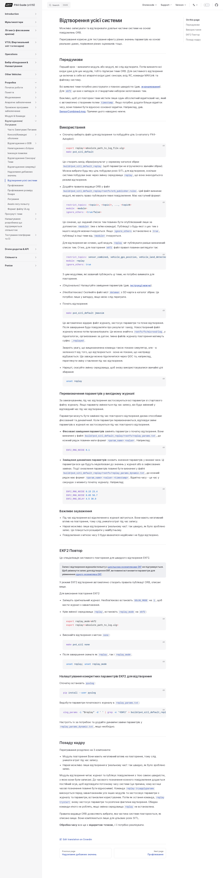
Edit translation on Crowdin (75, 839)
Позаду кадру (193, 39)
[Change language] (195, 5)
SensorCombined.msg (72, 111)
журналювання (150, 86)
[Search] (59, 5)
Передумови (193, 24)
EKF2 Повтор (193, 34)
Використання (193, 29)
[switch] (207, 5)
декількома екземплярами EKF (125, 567)
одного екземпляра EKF (89, 574)
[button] (35, 13)
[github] (216, 5)
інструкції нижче (140, 285)
